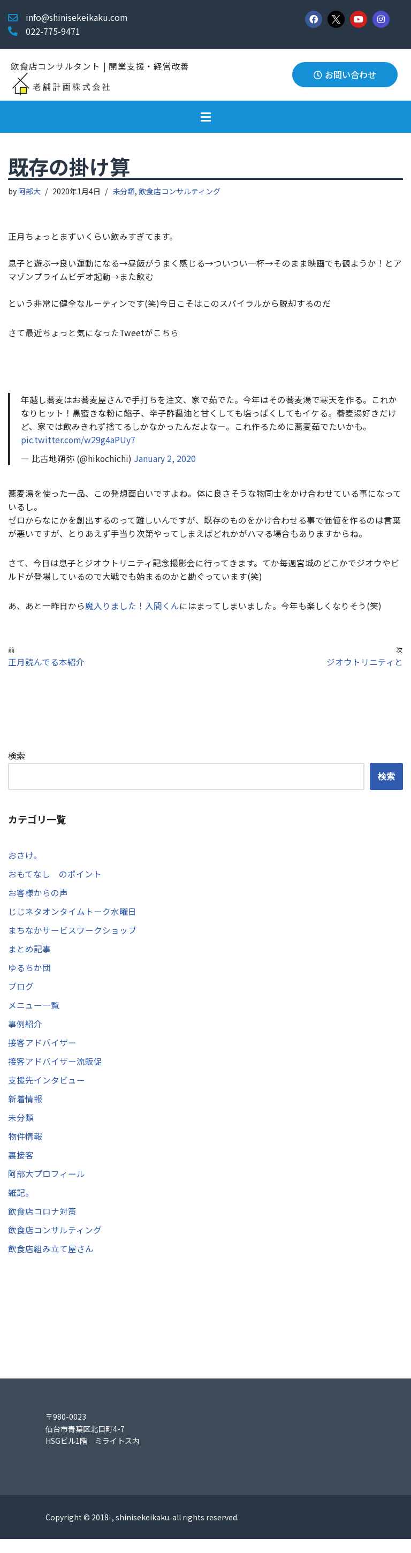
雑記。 (21, 1205)
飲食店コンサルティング (180, 192)
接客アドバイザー (42, 1052)
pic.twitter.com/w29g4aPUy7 (79, 443)
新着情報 (25, 1109)
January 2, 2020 (165, 462)
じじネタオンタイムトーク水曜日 (72, 919)
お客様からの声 (38, 899)
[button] (205, 117)
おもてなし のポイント (55, 881)
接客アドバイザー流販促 (55, 1071)
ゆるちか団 (29, 976)
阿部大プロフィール (46, 1185)
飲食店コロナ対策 (42, 1223)
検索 (16, 762)
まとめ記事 (29, 957)
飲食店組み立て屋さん (51, 1262)
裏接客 (21, 1167)
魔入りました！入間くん (132, 611)
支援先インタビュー (46, 1090)
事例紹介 (25, 1033)
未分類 (124, 192)
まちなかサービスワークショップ (72, 937)
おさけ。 (25, 861)
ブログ (21, 995)
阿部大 (30, 192)
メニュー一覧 (33, 1014)
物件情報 (25, 1147)
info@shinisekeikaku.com (77, 17)
